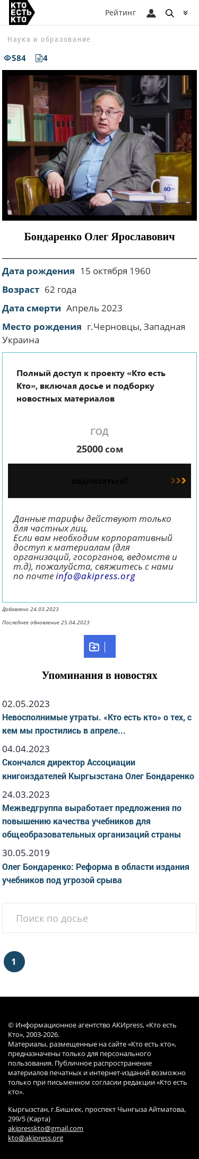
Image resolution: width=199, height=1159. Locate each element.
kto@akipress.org (35, 1138)
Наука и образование (49, 39)
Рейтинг (120, 12)
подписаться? (128, 480)
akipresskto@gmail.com (45, 1128)
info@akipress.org (96, 576)
